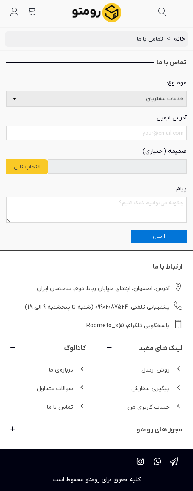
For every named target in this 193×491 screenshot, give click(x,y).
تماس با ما (66, 406)
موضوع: (177, 83)
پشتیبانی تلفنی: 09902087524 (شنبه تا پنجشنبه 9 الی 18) (103, 306)
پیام (181, 189)
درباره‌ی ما (67, 369)
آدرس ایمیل (172, 118)
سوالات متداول (61, 388)
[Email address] (96, 133)
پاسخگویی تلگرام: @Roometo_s (134, 325)
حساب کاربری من (154, 406)
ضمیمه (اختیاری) (165, 151)
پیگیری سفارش (156, 388)
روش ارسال (161, 369)
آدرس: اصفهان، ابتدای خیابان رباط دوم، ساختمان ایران (109, 288)
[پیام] (96, 210)
